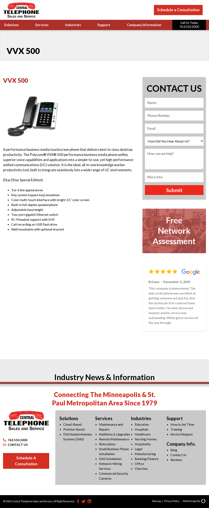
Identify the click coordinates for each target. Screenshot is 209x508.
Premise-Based (74, 429)
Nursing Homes (146, 439)
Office (139, 463)
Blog (173, 450)
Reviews (176, 460)
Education (142, 424)
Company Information (144, 25)
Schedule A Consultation (26, 460)
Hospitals (141, 429)
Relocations (107, 444)
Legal (138, 449)
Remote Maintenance (114, 439)
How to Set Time (182, 424)
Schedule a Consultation (178, 9)
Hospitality (143, 444)
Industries (73, 25)
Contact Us (178, 455)
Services (42, 25)
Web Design (190, 501)
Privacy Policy (171, 501)
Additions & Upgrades (114, 434)
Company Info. (181, 444)
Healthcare (142, 434)
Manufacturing (145, 454)
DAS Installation (110, 459)
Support (103, 25)
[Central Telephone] (21, 10)
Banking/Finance (146, 459)
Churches (141, 468)
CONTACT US (15, 444)
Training (176, 429)
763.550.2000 (15, 440)
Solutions (11, 25)
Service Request (181, 434)
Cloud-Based (72, 424)
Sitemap (156, 501)
